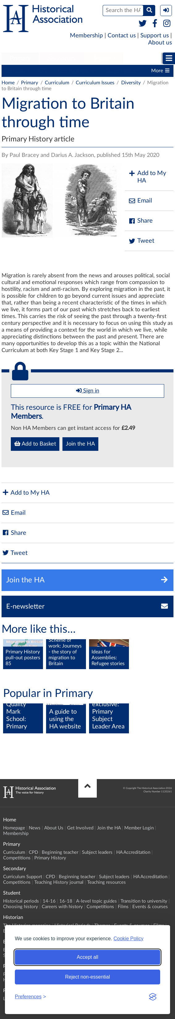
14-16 (49, 901)
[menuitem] (20, 58)
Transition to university (144, 901)
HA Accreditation (133, 852)
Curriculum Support (22, 876)
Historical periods (21, 901)
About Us (53, 828)
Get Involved (80, 828)
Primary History (50, 858)
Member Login (139, 828)
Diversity (131, 82)
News (35, 828)
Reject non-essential (87, 976)
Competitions (17, 858)
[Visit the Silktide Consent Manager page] (152, 996)
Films (123, 906)
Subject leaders (122, 70)
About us (160, 43)
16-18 (65, 901)
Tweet (141, 241)
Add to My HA (147, 177)
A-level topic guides (96, 901)
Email (140, 201)
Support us (154, 36)
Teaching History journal (58, 882)
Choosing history (20, 906)
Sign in (87, 391)
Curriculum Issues (95, 82)
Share (140, 221)
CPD (43, 70)
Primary (20, 58)
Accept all (87, 957)
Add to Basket (35, 444)
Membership (86, 36)
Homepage (14, 828)
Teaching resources (106, 882)
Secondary (62, 58)
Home (8, 82)
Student (104, 58)
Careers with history (62, 906)
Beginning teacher (77, 70)
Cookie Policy (128, 938)
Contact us (122, 36)
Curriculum (17, 70)
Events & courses (150, 906)
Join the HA (80, 444)
